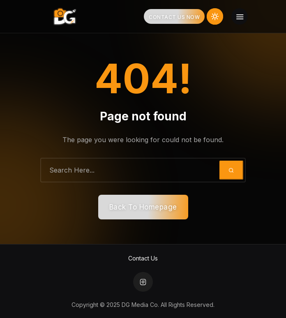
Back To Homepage (143, 207)
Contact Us (143, 258)
